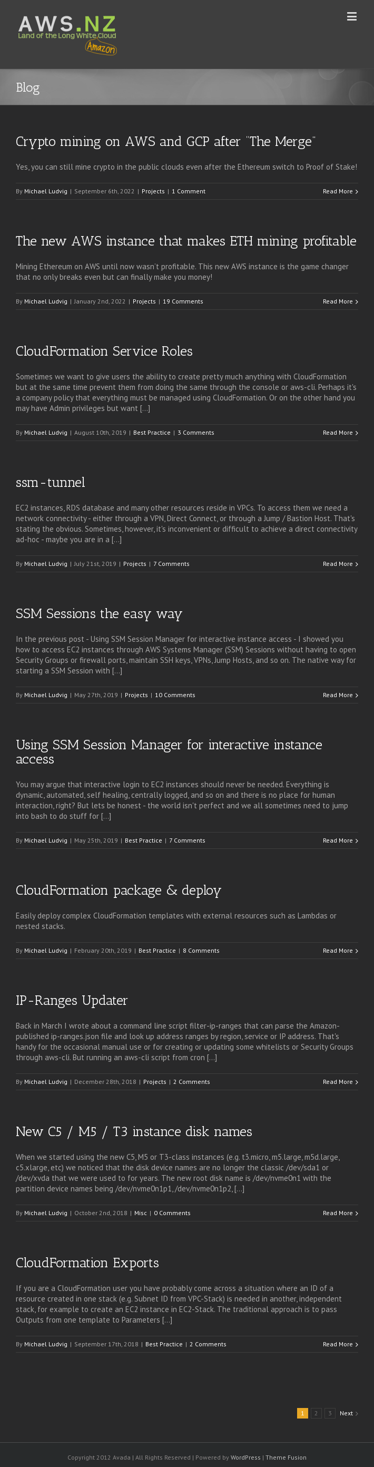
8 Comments (201, 950)
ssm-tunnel (50, 482)
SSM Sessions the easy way (99, 613)
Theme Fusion (286, 1457)
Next (346, 1413)
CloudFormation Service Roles (104, 351)
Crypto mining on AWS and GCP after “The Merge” (166, 141)
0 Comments (172, 1213)
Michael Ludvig (45, 191)
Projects (153, 191)
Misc (140, 1213)
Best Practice (152, 432)
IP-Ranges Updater (72, 1000)
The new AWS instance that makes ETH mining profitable (186, 241)
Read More (338, 191)
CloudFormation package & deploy (119, 890)
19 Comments (183, 301)
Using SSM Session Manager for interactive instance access (169, 752)
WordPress (246, 1457)
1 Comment (188, 191)
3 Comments (196, 432)
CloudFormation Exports (87, 1263)
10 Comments (175, 695)
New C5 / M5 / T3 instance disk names (134, 1131)
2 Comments (191, 1081)
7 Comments (171, 564)
